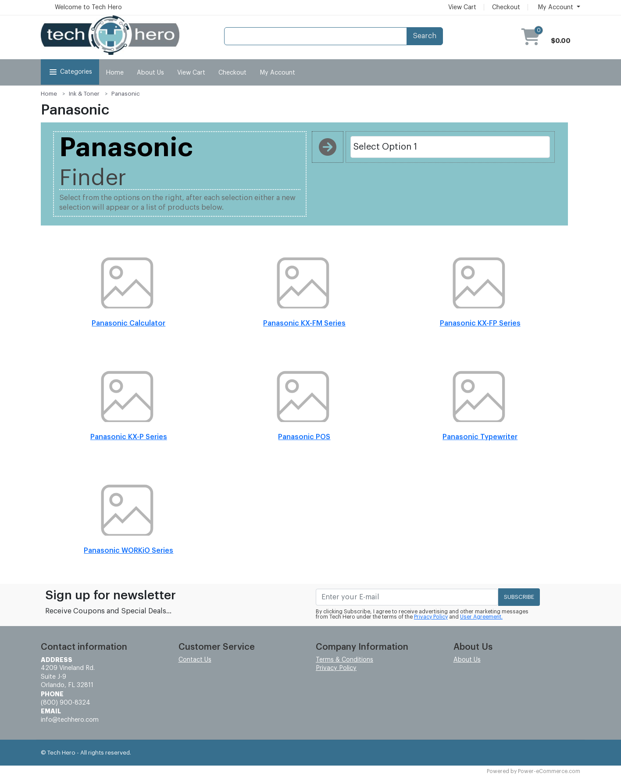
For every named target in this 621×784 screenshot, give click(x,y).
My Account (277, 73)
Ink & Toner (84, 94)
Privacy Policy (431, 616)
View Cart (462, 7)
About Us (150, 73)
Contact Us (194, 660)
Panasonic (125, 94)
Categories (70, 72)
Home (115, 73)
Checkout (506, 7)
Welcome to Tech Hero (88, 7)
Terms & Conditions (344, 660)
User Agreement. (481, 616)
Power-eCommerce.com (549, 771)
